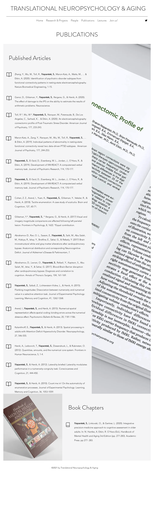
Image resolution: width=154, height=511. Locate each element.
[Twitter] (146, 20)
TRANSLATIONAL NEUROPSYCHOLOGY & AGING (78, 8)
